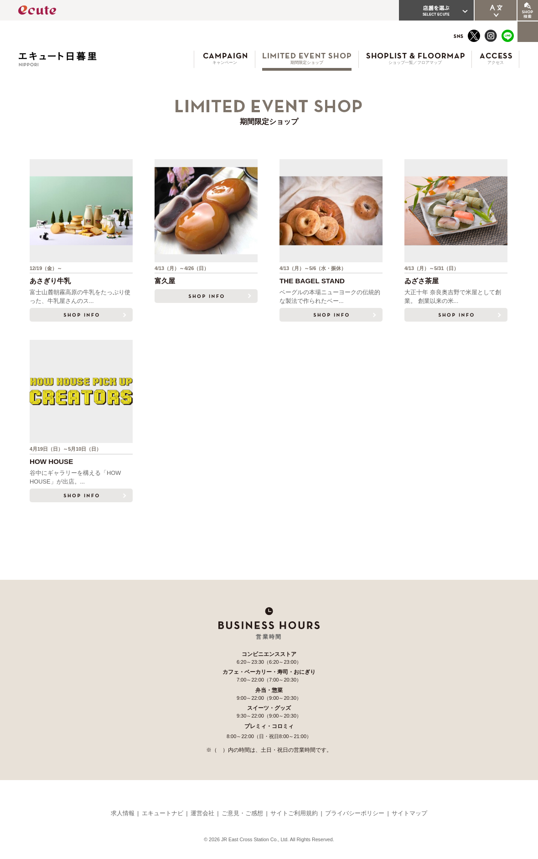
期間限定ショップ (306, 62)
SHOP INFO (81, 315)
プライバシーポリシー (354, 813)
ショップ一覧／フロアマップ (415, 62)
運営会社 (202, 813)
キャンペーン (224, 62)
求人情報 (122, 813)
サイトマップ (409, 813)
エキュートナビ (162, 813)
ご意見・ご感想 (242, 813)
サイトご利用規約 (294, 813)
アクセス (495, 62)
